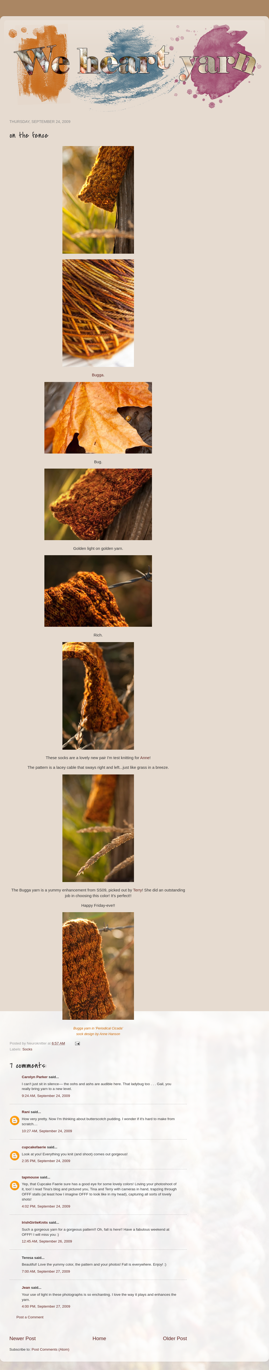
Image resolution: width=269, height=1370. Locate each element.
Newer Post (22, 1338)
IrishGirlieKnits (35, 1222)
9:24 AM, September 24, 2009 (46, 1096)
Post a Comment (30, 1317)
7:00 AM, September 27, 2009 (46, 1271)
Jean (26, 1288)
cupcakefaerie (34, 1147)
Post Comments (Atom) (50, 1349)
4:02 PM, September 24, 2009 (46, 1206)
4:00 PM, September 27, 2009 (46, 1306)
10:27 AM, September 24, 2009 (47, 1131)
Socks (27, 1049)
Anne (145, 758)
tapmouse (30, 1177)
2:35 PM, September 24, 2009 (46, 1161)
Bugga (97, 375)
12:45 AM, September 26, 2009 (47, 1241)
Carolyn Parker (35, 1077)
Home (99, 1338)
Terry (137, 890)
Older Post (175, 1338)
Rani (26, 1112)
